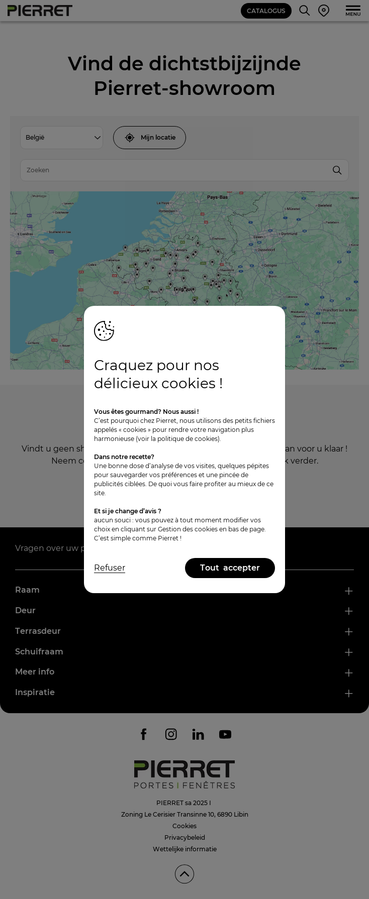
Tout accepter (230, 568)
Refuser (109, 568)
